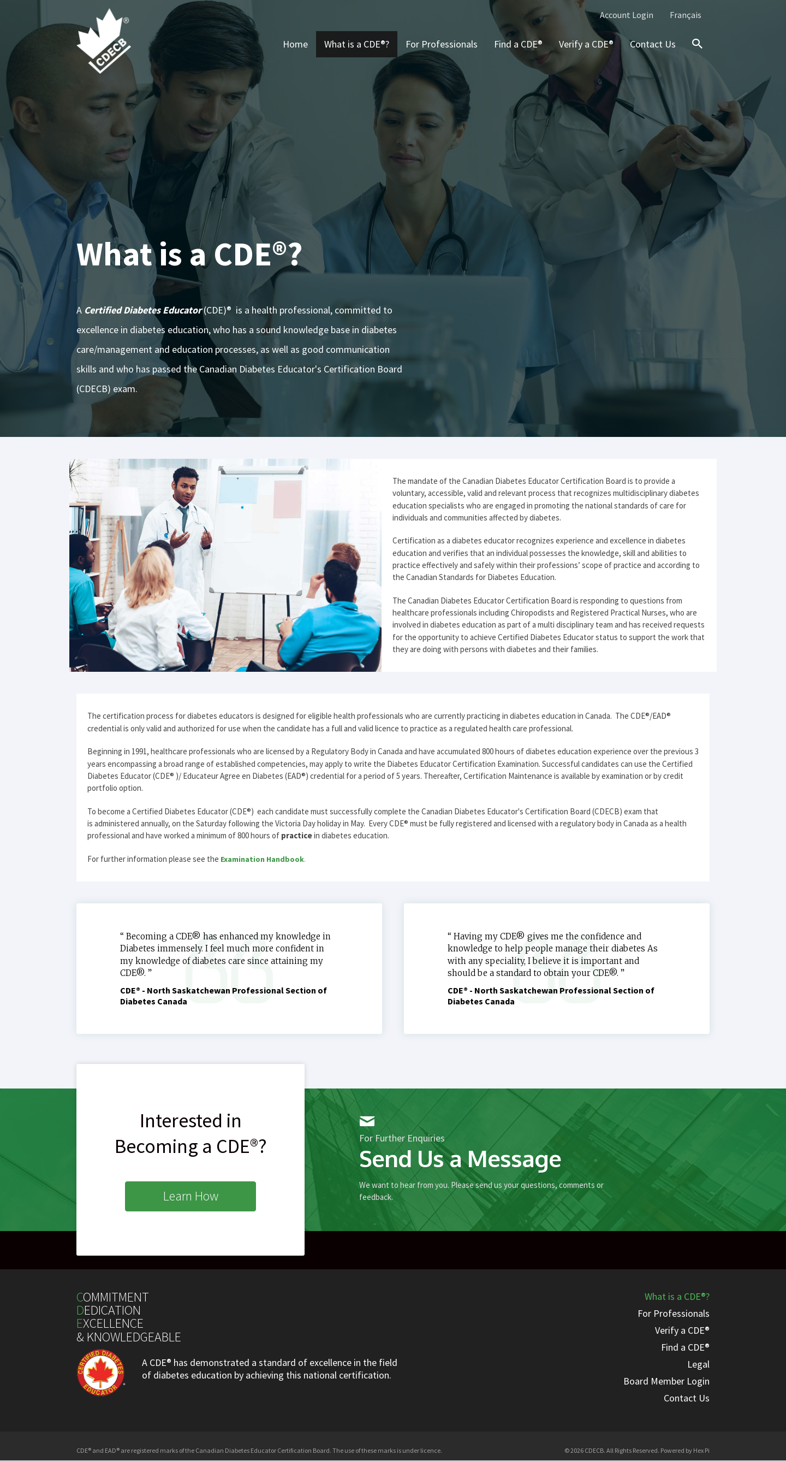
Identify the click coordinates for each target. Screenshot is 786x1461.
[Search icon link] (695, 53)
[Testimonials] (229, 968)
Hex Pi (701, 1450)
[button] (190, 1196)
